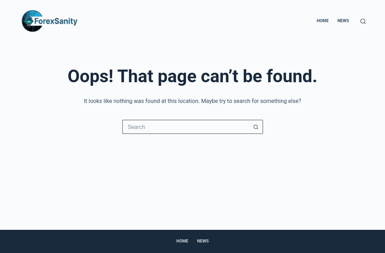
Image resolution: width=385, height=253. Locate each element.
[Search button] (256, 127)
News (343, 20)
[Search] (363, 21)
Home (323, 20)
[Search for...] (185, 127)
